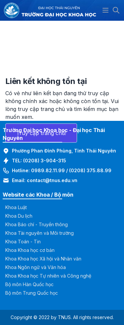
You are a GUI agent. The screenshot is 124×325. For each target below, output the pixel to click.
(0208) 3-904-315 (44, 160)
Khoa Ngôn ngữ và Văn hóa (35, 267)
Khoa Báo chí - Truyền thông (36, 224)
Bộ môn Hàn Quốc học (29, 284)
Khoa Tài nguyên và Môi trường (39, 233)
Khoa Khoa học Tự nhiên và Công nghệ (48, 276)
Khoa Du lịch (18, 216)
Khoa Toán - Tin (23, 241)
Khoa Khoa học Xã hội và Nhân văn (43, 258)
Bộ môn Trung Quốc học (31, 293)
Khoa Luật (16, 207)
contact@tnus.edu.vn (52, 180)
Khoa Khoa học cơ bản (30, 250)
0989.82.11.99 (48, 170)
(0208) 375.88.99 (90, 170)
